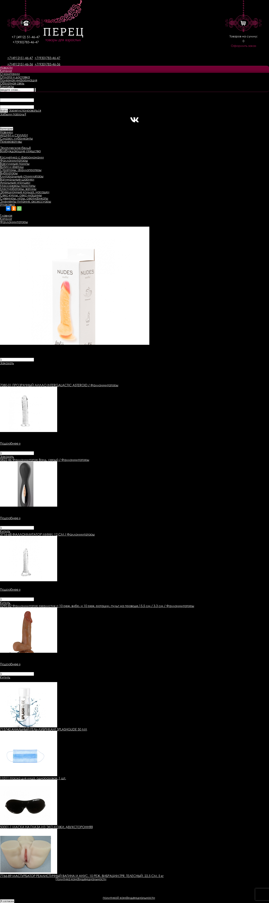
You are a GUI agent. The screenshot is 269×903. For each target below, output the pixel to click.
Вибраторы (9, 173)
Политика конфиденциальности (81, 879)
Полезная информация (18, 80)
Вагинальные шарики (17, 179)
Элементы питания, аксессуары (25, 201)
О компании (10, 74)
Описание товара (14, 366)
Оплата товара (76, 366)
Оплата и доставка (15, 77)
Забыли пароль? (13, 114)
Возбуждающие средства (20, 151)
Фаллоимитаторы (14, 160)
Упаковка (7, 205)
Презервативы (11, 142)
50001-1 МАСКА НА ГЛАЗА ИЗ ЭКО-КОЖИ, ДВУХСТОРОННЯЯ (46, 827)
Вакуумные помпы (14, 164)
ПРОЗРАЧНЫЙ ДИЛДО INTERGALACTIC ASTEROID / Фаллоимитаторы (59, 385)
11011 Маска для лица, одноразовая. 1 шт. (33, 778)
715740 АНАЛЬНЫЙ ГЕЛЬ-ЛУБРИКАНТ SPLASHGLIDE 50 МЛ (43, 729)
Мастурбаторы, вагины (18, 189)
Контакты (7, 86)
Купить (5, 531)
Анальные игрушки (15, 182)
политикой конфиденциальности (129, 898)
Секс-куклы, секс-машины (21, 195)
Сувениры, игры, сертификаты (24, 198)
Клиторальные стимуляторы (21, 176)
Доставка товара (46, 366)
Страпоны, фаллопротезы (20, 170)
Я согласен (7, 901)
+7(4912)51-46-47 (20, 58)
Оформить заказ (243, 45)
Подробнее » (10, 443)
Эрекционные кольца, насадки (24, 192)
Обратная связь (12, 83)
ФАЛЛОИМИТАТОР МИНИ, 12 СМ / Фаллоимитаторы (47, 534)
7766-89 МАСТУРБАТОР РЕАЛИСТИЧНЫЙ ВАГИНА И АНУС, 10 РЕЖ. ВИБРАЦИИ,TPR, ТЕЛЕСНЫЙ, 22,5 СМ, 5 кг (82, 876)
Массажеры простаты (17, 186)
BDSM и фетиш (12, 167)
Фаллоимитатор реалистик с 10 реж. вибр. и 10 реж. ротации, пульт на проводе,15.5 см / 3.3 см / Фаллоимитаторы (97, 606)
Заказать (7, 363)
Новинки (6, 132)
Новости (6, 68)
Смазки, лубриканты (16, 138)
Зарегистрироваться (25, 110)
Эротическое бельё (15, 148)
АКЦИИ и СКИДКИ (14, 135)
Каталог (6, 71)
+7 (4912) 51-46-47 (26, 37)
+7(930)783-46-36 (47, 64)
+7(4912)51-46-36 (20, 64)
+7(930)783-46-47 (26, 42)
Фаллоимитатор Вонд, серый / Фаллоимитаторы (44, 460)
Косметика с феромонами (22, 157)
